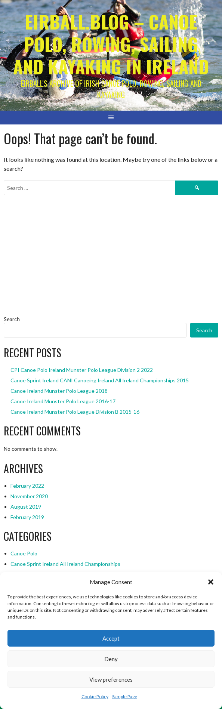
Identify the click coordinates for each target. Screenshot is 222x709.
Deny (111, 659)
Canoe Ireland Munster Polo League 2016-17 (62, 401)
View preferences (111, 679)
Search (12, 319)
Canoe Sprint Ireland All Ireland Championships (65, 564)
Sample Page (124, 696)
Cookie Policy (94, 696)
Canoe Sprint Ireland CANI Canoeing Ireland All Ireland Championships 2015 (99, 380)
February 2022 (27, 486)
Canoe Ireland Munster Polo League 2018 (59, 391)
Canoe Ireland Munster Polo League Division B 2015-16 (74, 412)
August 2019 (25, 506)
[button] (211, 582)
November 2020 (29, 496)
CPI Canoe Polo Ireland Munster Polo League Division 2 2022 (81, 370)
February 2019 (27, 517)
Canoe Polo (23, 553)
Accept (111, 638)
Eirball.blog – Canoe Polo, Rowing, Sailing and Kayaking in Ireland (111, 44)
